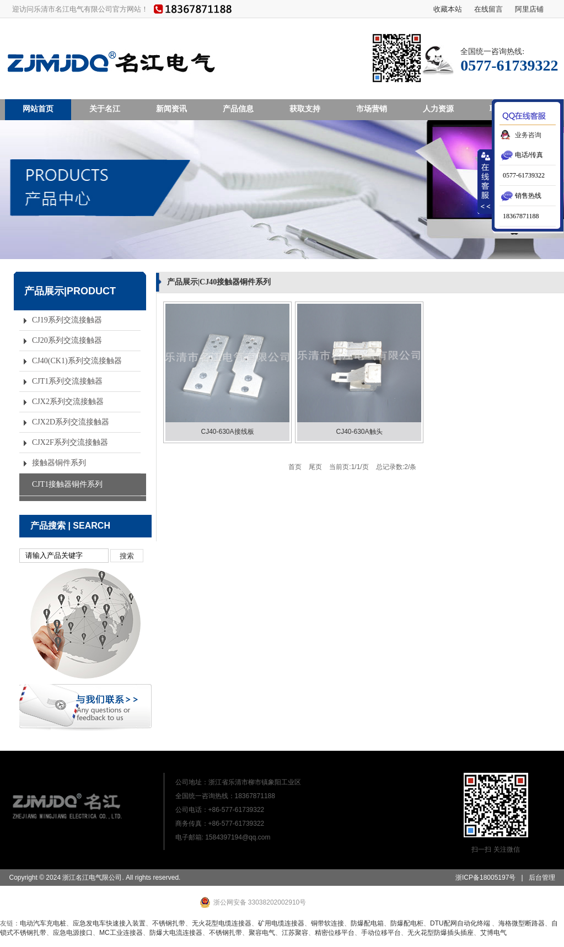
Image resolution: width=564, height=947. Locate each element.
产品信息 (238, 108)
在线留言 (488, 9)
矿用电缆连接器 (281, 923)
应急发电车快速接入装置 (109, 923)
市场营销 (371, 108)
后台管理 (542, 877)
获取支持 (304, 108)
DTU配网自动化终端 (461, 923)
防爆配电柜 (406, 923)
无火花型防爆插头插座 (440, 933)
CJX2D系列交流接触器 (70, 422)
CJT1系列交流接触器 (67, 381)
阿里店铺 (529, 9)
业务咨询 (528, 135)
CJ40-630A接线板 (227, 431)
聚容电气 (262, 933)
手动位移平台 (381, 933)
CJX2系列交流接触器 (68, 401)
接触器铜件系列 (59, 463)
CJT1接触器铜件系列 (67, 484)
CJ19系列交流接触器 (67, 320)
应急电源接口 (73, 933)
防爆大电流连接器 (175, 933)
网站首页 (38, 108)
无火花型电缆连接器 (221, 923)
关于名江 (104, 108)
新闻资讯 (171, 108)
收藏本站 (447, 9)
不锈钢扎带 (168, 923)
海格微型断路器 (521, 923)
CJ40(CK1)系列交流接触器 (77, 361)
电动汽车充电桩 (43, 923)
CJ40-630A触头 (359, 431)
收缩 (485, 181)
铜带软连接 (327, 923)
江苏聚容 (295, 933)
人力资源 (438, 108)
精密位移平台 (334, 933)
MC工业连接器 (121, 933)
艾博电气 (493, 933)
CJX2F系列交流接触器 (70, 442)
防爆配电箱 (367, 923)
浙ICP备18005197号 (485, 877)
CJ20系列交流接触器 (67, 340)
